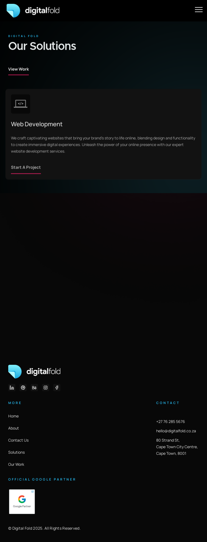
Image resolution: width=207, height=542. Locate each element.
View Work (18, 80)
